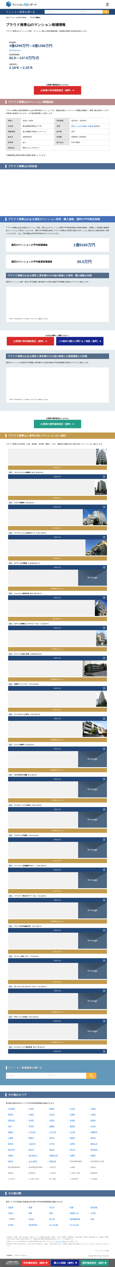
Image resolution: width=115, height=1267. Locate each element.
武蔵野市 (94, 1132)
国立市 (31, 1150)
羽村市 (10, 1161)
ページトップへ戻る (103, 1250)
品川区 (51, 1114)
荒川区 (31, 1126)
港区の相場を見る (14, 50)
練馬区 (72, 1126)
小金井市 (32, 1144)
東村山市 (94, 1144)
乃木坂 (10, 1225)
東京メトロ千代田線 (79, 126)
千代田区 (11, 1109)
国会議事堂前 (75, 1219)
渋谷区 (31, 1120)
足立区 (93, 1126)
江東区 (31, 1114)
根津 (30, 1213)
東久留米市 (33, 1155)
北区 (10, 1126)
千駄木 (10, 1213)
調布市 (93, 1138)
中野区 (51, 1120)
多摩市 (72, 1155)
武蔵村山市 (53, 1155)
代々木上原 (74, 1225)
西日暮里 (94, 1207)
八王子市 (52, 1132)
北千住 (51, 1207)
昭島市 (72, 1138)
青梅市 (31, 1138)
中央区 (31, 1109)
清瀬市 (10, 1155)
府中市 (51, 1138)
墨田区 (10, 1114)
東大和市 (94, 1150)
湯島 (51, 1213)
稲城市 (93, 1155)
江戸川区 (32, 1132)
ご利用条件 (9, 1255)
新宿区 (51, 1109)
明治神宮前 (33, 1225)
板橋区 (51, 1126)
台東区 (93, 1109)
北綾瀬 (10, 1207)
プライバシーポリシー (61, 1241)
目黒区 (72, 1114)
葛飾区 (10, 1132)
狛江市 (72, 1150)
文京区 (72, 1109)
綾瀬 (30, 1207)
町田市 (10, 1144)
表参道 (90, 126)
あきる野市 (33, 1161)
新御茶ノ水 (74, 1213)
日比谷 (31, 1219)
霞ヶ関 (51, 1219)
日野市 (72, 1144)
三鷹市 (10, 1138)
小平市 (51, 1144)
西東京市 (52, 1161)
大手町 (93, 1213)
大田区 (93, 1114)
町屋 (71, 1207)
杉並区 (72, 1120)
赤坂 (92, 1219)
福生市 (51, 1150)
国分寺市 (11, 1150)
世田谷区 (11, 1120)
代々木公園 (53, 1225)
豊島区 (93, 1120)
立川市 (72, 1132)
